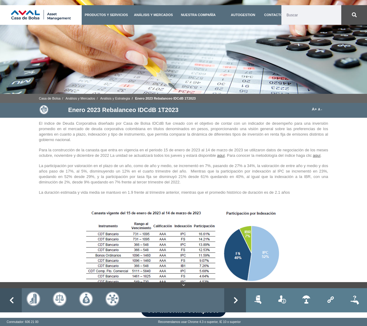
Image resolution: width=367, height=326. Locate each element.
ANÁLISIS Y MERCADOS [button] (153, 15)
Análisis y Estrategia (115, 98)
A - (320, 109)
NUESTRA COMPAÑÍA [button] (198, 15)
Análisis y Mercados (80, 98)
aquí (220, 155)
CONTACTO (273, 15)
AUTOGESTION (243, 15)
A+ (315, 109)
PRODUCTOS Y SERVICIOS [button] (106, 15)
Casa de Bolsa (50, 98)
